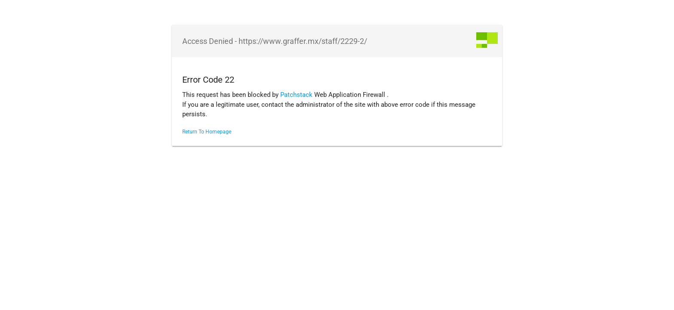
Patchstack (296, 95)
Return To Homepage (206, 132)
